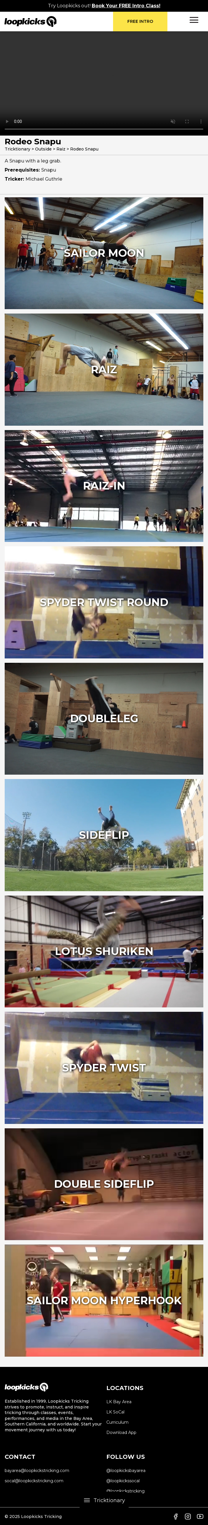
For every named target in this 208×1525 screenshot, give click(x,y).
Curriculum (117, 1422)
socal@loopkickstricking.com (34, 1480)
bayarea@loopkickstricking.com (37, 1470)
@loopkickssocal (123, 1480)
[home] (58, 21)
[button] (194, 20)
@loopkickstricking (125, 1491)
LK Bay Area (118, 1401)
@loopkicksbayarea (125, 1470)
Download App (121, 1432)
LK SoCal (115, 1412)
